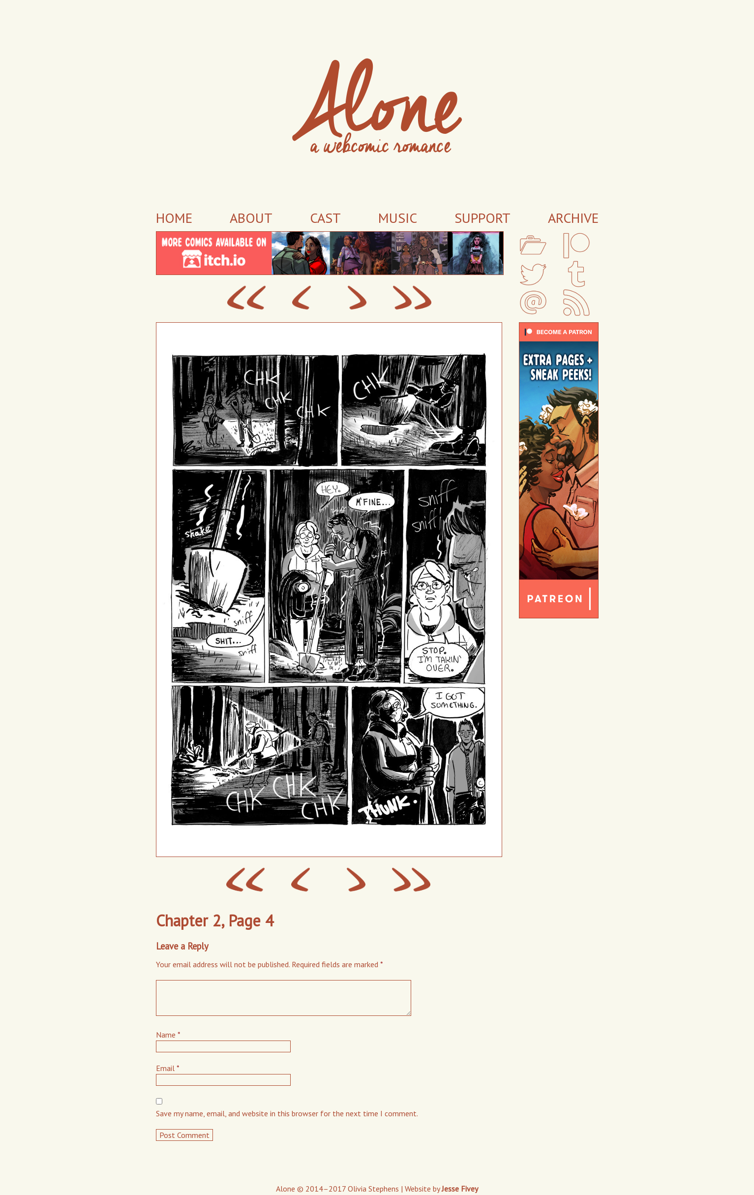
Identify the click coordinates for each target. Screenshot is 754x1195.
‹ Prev (302, 298)
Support (482, 218)
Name (168, 1035)
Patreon (576, 245)
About (251, 218)
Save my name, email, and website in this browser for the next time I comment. (287, 1113)
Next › (357, 298)
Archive (573, 218)
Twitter (533, 274)
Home (174, 218)
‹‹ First (246, 298)
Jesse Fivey (460, 1189)
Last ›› (412, 298)
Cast (325, 218)
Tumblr (576, 274)
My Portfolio (533, 245)
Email (533, 302)
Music (397, 218)
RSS (576, 302)
